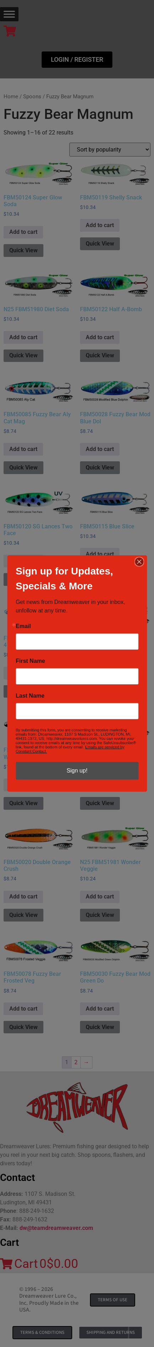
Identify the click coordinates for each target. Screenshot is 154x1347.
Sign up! (77, 771)
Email (23, 626)
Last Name (30, 696)
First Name (30, 661)
